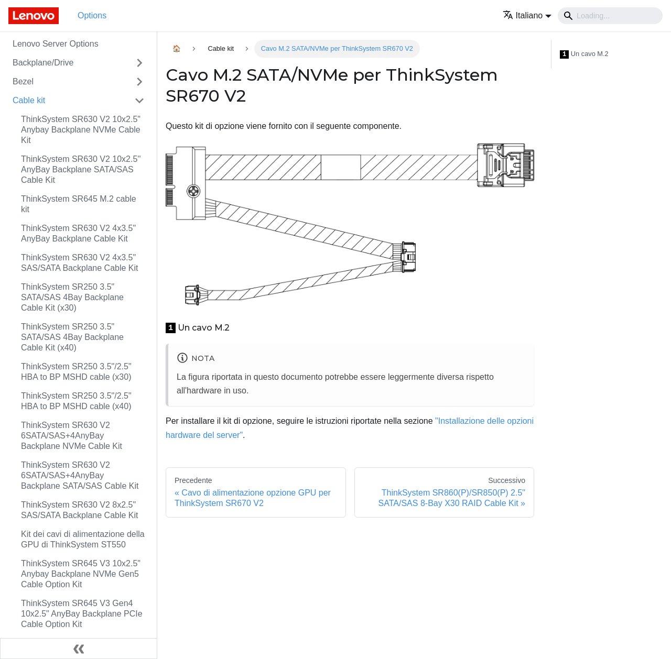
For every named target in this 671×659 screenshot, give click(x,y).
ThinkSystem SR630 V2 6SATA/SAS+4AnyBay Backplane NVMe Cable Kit (71, 436)
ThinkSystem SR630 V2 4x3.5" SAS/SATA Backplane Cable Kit (79, 262)
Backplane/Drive (43, 62)
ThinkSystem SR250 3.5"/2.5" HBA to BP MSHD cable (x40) (76, 401)
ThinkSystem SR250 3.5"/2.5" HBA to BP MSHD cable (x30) (76, 371)
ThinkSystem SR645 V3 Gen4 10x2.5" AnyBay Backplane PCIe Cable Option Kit (82, 614)
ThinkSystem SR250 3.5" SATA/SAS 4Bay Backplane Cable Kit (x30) (72, 297)
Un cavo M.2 (584, 54)
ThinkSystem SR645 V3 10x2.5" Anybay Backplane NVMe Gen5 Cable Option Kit (80, 574)
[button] (527, 15)
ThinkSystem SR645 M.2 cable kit (78, 204)
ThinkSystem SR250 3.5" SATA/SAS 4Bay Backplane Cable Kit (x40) (72, 337)
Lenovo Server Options (56, 43)
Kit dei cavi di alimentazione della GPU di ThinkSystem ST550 (83, 539)
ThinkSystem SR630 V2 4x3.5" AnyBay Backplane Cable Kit (78, 233)
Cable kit (29, 100)
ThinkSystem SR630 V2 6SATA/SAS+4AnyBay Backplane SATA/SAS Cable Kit (79, 475)
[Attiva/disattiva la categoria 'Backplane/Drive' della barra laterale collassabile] (139, 62)
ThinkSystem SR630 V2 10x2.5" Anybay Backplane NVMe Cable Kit (80, 130)
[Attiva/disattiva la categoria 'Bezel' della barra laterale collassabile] (139, 81)
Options (92, 15)
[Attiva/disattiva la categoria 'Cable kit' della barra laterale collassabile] (139, 100)
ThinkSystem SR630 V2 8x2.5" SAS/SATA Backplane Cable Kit (79, 510)
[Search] (610, 15)
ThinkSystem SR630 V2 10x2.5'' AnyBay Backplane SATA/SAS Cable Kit (80, 169)
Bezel (23, 81)
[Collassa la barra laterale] (78, 648)
